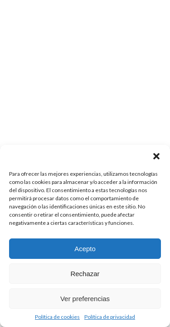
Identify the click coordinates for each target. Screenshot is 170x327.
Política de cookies (57, 316)
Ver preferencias (85, 298)
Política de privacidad (109, 316)
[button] (156, 156)
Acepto (85, 249)
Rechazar (84, 273)
